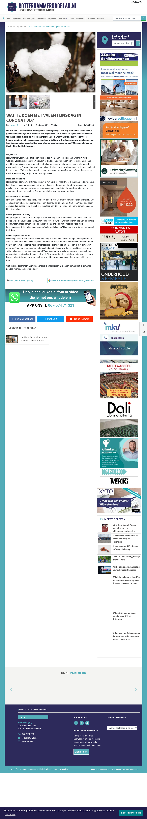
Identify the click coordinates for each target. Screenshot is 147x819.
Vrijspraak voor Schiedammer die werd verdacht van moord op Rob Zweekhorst (126, 682)
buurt (11, 280)
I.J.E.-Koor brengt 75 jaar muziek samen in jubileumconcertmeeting (124, 528)
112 (8, 18)
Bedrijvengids (29, 18)
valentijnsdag (27, 280)
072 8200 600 (28, 780)
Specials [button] (62, 18)
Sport (71, 18)
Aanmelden (81, 797)
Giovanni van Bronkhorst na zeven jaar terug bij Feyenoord (125, 548)
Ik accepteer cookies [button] (131, 813)
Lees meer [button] (10, 814)
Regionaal (52, 18)
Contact (100, 18)
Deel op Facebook (22, 319)
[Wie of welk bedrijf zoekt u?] (123, 43)
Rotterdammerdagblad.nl (48, 5)
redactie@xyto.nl (29, 784)
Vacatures (91, 18)
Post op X (50, 319)
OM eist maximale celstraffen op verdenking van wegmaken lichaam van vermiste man (126, 626)
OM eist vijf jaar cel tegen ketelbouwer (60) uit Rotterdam (124, 662)
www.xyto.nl (27, 787)
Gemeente (41, 18)
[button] (7, 102)
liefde (17, 280)
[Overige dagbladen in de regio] (122, 774)
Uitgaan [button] (79, 18)
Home (11, 26)
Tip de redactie (79, 319)
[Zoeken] (143, 18)
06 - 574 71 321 (61, 305)
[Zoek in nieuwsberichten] (127, 18)
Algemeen (16, 18)
